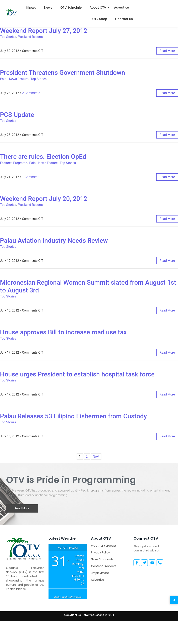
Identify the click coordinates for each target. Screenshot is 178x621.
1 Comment (30, 177)
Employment (100, 573)
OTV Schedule (71, 7)
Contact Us (124, 19)
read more (167, 51)
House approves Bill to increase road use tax (63, 332)
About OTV (98, 7)
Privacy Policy (100, 552)
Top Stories (8, 37)
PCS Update (17, 114)
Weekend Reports (30, 37)
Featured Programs (13, 163)
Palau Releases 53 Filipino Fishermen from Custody (73, 416)
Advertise (121, 7)
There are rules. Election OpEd (43, 156)
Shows (31, 7)
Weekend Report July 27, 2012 (43, 30)
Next (96, 456)
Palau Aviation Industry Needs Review (54, 240)
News (48, 7)
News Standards (102, 559)
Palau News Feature (14, 79)
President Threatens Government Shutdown (62, 72)
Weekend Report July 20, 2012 (43, 198)
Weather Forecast (103, 546)
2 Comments (31, 93)
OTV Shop (99, 19)
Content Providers (103, 566)
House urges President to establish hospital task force (77, 374)
